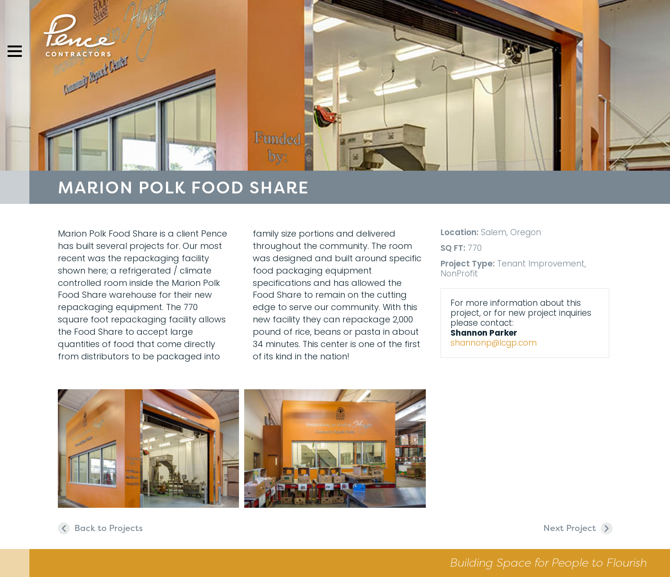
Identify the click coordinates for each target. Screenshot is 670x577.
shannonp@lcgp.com (493, 342)
